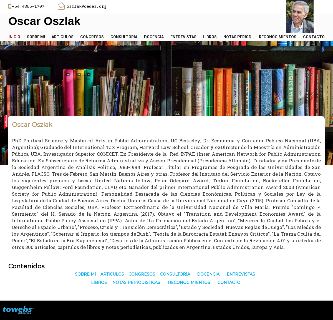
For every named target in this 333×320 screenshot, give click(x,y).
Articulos (63, 37)
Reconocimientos (277, 37)
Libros (210, 37)
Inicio (14, 37)
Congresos (92, 37)
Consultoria (123, 37)
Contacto (314, 37)
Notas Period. (237, 37)
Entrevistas (183, 37)
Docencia (154, 37)
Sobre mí (36, 37)
